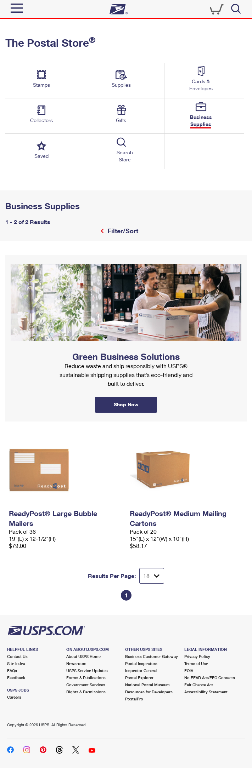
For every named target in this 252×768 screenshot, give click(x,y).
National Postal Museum (147, 684)
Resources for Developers (149, 691)
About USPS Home (83, 656)
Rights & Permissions (86, 691)
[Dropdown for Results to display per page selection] (151, 576)
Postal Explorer (139, 677)
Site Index (16, 663)
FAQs (12, 670)
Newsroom (76, 663)
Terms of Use (196, 663)
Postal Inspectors (141, 663)
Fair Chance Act (198, 684)
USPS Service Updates (87, 670)
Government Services (85, 684)
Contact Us (17, 656)
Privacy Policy (197, 656)
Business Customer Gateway (151, 656)
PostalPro (134, 699)
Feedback (16, 677)
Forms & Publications (86, 677)
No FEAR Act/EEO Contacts (209, 677)
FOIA (188, 670)
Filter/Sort (122, 231)
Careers (14, 697)
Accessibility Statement (206, 691)
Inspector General (141, 670)
